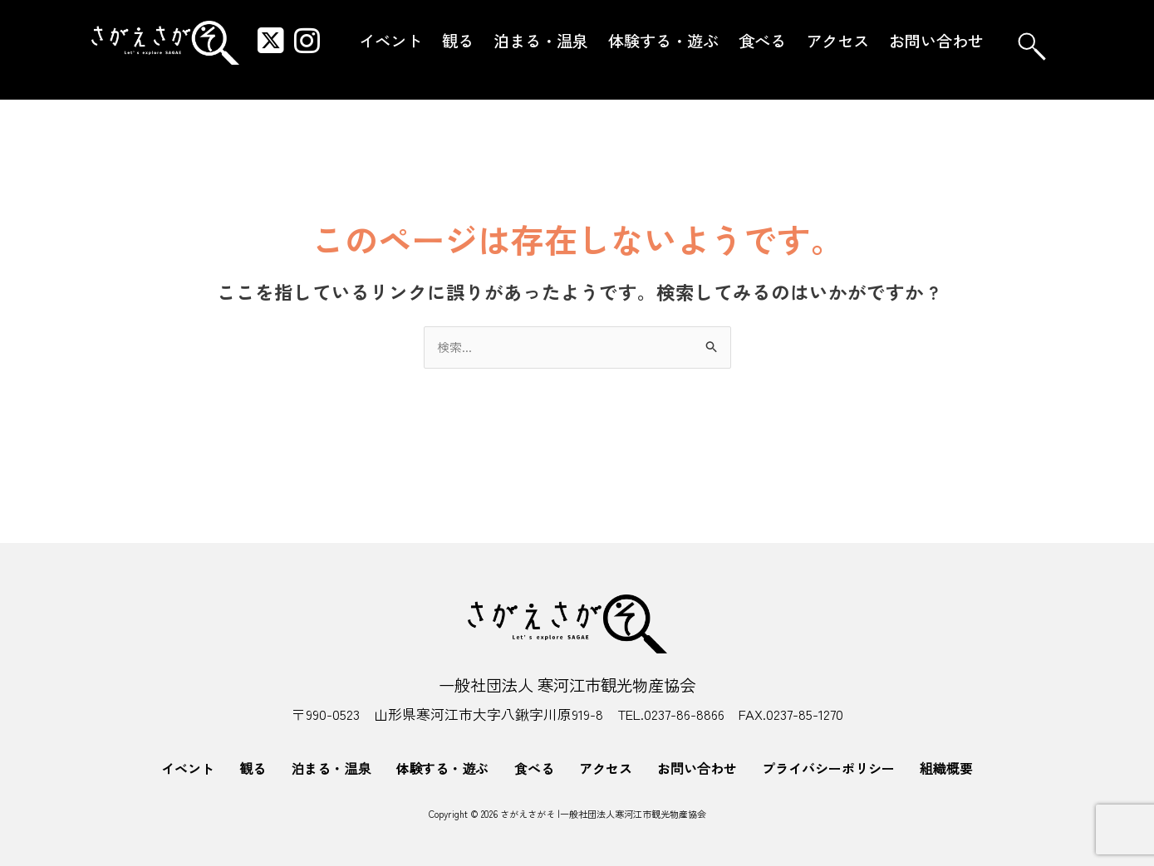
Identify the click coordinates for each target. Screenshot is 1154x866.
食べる (762, 40)
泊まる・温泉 (541, 40)
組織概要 (946, 768)
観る (458, 40)
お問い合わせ (936, 40)
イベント (390, 40)
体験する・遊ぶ (663, 40)
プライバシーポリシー (828, 768)
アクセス (837, 40)
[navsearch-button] (1032, 46)
